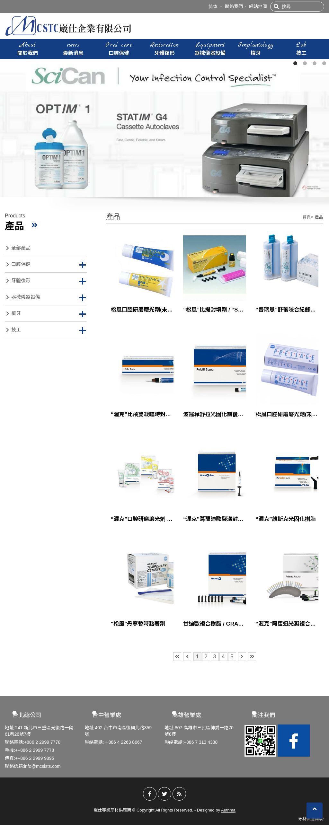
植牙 (256, 48)
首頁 (307, 217)
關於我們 (27, 48)
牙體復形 (164, 48)
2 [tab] (305, 63)
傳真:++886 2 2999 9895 (29, 758)
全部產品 (18, 247)
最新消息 (73, 48)
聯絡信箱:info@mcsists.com (33, 766)
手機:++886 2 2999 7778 (29, 750)
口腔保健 (119, 48)
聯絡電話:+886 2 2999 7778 (32, 742)
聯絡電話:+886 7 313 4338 (191, 742)
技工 (301, 48)
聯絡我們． (236, 6)
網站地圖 (258, 6)
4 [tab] (324, 63)
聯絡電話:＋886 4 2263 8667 (113, 742)
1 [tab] (295, 63)
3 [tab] (314, 63)
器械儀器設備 (210, 48)
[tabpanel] (164, 128)
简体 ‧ (216, 6)
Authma (228, 810)
